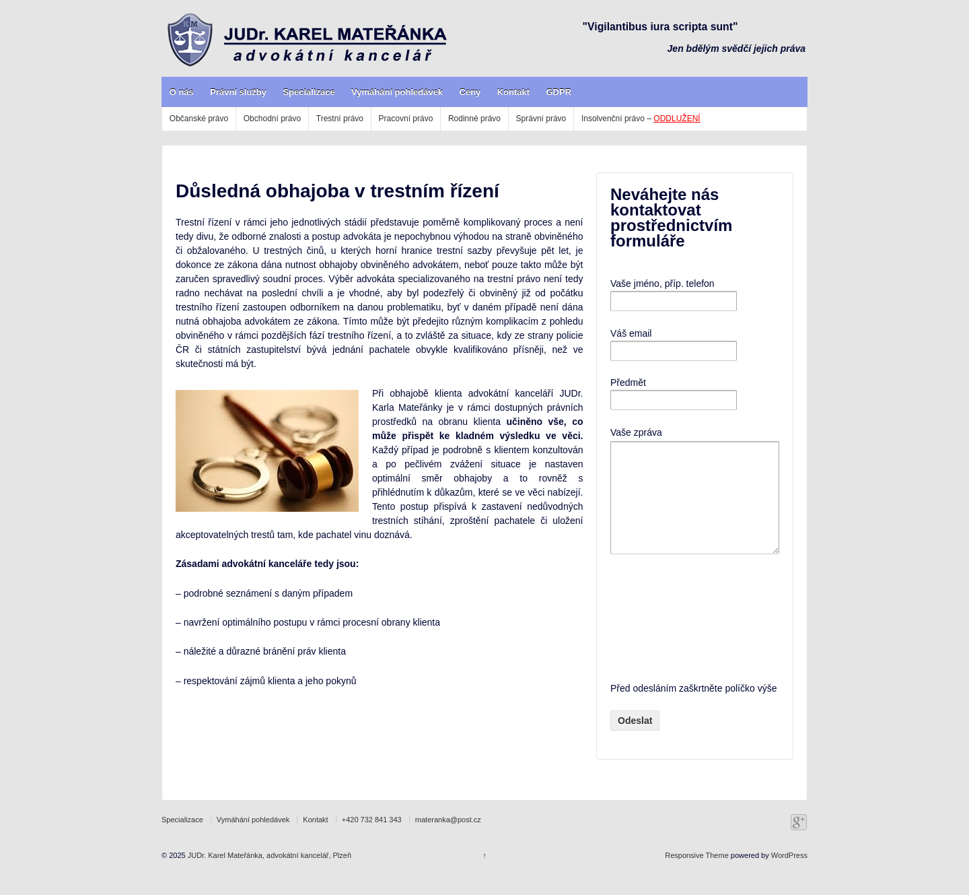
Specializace (308, 92)
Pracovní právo (406, 118)
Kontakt (513, 92)
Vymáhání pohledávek (397, 92)
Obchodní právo (272, 118)
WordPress (789, 875)
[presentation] (665, 637)
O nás (182, 92)
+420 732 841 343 (372, 840)
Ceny (470, 92)
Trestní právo (339, 118)
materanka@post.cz (448, 840)
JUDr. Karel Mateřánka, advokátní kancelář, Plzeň (268, 875)
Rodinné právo (474, 118)
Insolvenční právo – (641, 118)
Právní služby (238, 92)
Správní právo (541, 118)
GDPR (558, 92)
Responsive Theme (697, 875)
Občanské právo (199, 118)
